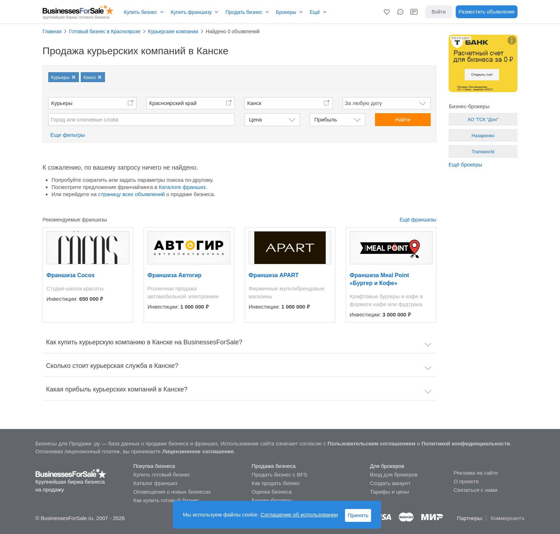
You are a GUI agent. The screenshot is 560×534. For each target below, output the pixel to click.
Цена (255, 119)
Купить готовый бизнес (161, 474)
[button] (386, 11)
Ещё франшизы (418, 220)
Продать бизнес (243, 12)
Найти (402, 119)
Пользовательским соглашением (371, 443)
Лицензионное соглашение (198, 451)
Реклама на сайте (476, 473)
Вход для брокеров (394, 474)
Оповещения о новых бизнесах (172, 492)
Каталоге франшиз (182, 187)
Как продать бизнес (275, 483)
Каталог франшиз (155, 483)
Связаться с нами (476, 490)
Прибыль (325, 119)
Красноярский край (173, 103)
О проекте (466, 481)
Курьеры (61, 103)
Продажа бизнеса (273, 466)
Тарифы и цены (389, 492)
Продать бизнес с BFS (279, 474)
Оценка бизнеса (271, 492)
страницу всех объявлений (131, 194)
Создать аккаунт (390, 483)
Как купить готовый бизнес (166, 500)
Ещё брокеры (465, 164)
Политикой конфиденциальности (465, 443)
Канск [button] (254, 103)
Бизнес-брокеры (271, 500)
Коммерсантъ (508, 518)
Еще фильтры (67, 135)
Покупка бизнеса (154, 466)
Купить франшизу (191, 12)
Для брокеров (387, 466)
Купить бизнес (140, 12)
